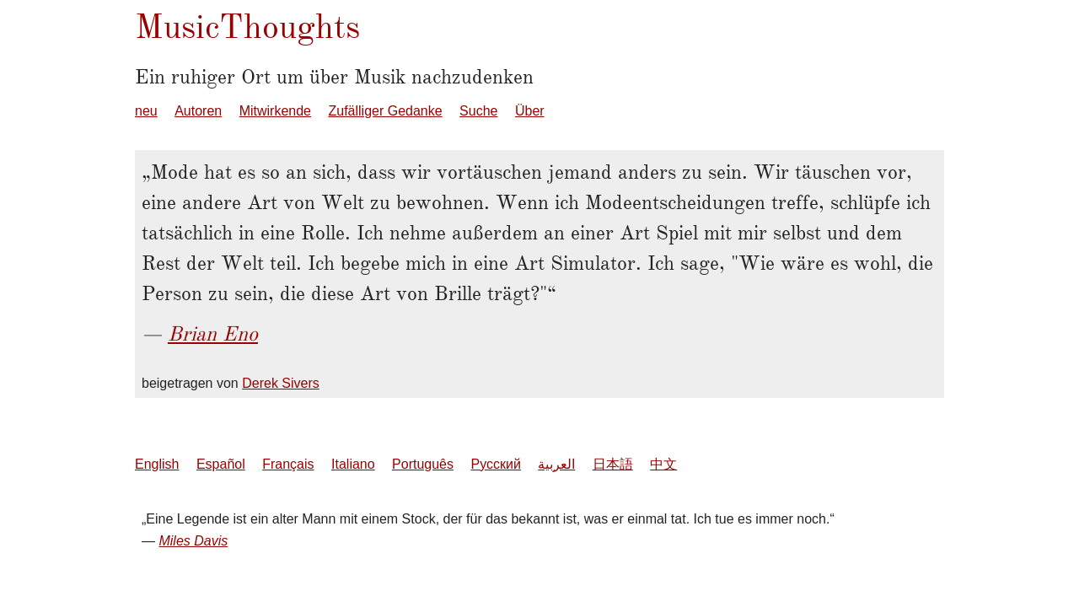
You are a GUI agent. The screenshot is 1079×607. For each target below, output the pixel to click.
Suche (478, 111)
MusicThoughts (247, 26)
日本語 (613, 464)
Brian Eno (213, 333)
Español (220, 464)
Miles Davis (193, 541)
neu (146, 111)
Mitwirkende (275, 111)
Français (288, 464)
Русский (495, 464)
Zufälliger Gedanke (385, 111)
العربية (556, 464)
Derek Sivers (280, 383)
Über (530, 111)
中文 (663, 464)
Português (423, 464)
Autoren (198, 111)
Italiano (353, 464)
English (157, 464)
